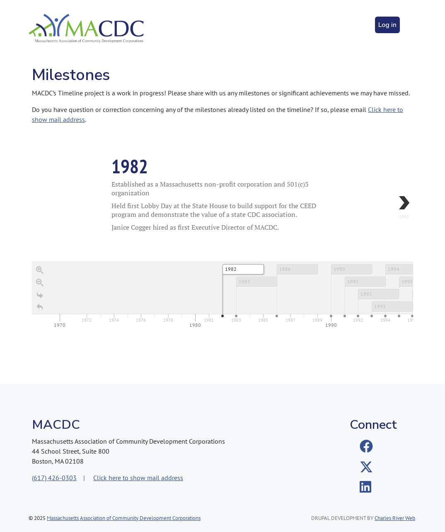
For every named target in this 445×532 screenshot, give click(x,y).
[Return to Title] (40, 307)
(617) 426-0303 (54, 478)
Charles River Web (395, 518)
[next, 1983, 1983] (388, 207)
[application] (222, 296)
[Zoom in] (40, 270)
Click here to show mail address (138, 478)
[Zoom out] (40, 283)
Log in (387, 24)
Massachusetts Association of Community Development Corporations (124, 518)
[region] (222, 230)
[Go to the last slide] (40, 295)
